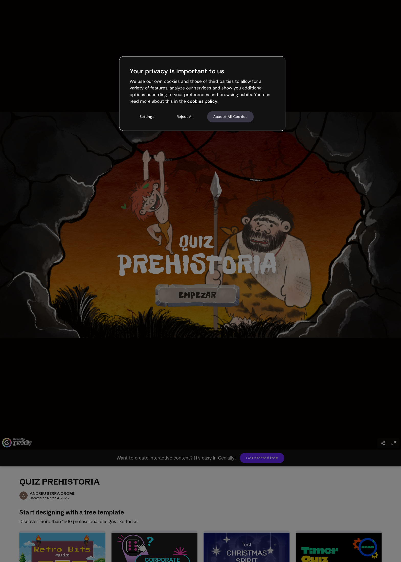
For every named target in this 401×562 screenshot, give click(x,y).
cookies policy (202, 101)
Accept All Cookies (230, 116)
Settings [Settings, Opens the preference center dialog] (147, 116)
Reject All (185, 116)
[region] (202, 93)
